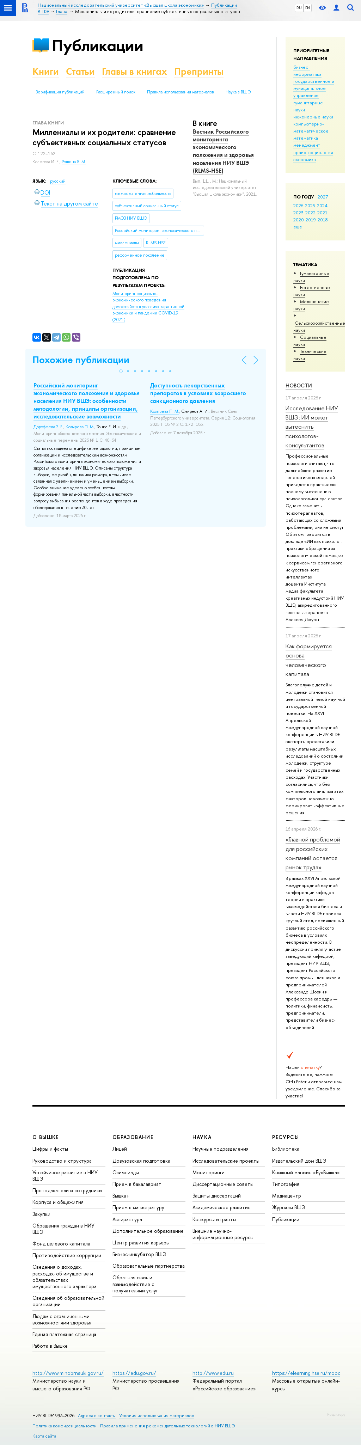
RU (299, 7)
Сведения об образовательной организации (68, 1301)
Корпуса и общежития (58, 1202)
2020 (298, 219)
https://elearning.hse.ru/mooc (306, 1373)
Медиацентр (286, 1195)
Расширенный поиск (115, 92)
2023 (298, 212)
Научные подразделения (220, 1148)
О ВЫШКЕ (45, 1137)
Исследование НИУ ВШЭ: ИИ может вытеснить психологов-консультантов (312, 426)
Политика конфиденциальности (64, 1426)
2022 (310, 212)
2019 (311, 219)
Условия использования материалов (156, 1416)
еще (297, 227)
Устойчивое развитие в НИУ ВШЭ (65, 1175)
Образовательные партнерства (148, 1265)
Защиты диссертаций (216, 1195)
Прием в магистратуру (138, 1207)
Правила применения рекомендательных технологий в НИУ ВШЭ (167, 1426)
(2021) (148, 307)
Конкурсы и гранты (214, 1219)
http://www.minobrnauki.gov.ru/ (68, 1373)
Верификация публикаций (60, 92)
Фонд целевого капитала (61, 1243)
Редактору (336, 1414)
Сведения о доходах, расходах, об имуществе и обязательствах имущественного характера (64, 1276)
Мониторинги (208, 1172)
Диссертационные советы (222, 1184)
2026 (298, 205)
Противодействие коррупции (66, 1255)
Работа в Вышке (50, 1345)
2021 (322, 212)
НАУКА (202, 1137)
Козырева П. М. (80, 427)
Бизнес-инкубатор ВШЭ (139, 1254)
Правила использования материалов (180, 92)
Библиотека (285, 1148)
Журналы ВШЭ (288, 1207)
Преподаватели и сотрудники (67, 1190)
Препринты (199, 71)
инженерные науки (313, 117)
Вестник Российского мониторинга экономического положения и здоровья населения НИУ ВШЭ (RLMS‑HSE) (223, 151)
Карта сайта (44, 1436)
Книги (45, 71)
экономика (304, 159)
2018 (323, 219)
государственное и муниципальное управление (313, 88)
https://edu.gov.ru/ (134, 1373)
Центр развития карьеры (141, 1242)
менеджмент (306, 145)
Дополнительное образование (148, 1230)
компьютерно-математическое (311, 127)
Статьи (80, 71)
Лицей (119, 1148)
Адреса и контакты (97, 1416)
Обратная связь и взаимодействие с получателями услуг (135, 1283)
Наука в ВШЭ (238, 92)
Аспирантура (127, 1219)
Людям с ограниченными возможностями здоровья (61, 1319)
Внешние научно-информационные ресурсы (222, 1234)
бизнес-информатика (307, 70)
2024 (322, 205)
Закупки (41, 1214)
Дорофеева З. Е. (48, 427)
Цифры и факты (50, 1148)
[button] (120, 371)
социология (320, 152)
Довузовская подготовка (141, 1160)
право (299, 152)
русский (58, 181)
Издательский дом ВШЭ (299, 1160)
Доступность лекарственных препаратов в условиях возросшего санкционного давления (198, 393)
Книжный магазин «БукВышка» (306, 1172)
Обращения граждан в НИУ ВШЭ (63, 1228)
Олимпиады (125, 1172)
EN (307, 7)
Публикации (97, 45)
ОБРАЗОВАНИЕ (132, 1137)
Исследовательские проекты (225, 1160)
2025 (310, 205)
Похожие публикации (80, 360)
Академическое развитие (221, 1207)
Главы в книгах (134, 71)
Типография (285, 1184)
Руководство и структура (62, 1160)
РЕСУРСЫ (285, 1137)
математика (305, 138)
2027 (323, 197)
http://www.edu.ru (213, 1373)
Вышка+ (121, 1195)
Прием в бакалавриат (136, 1184)
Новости (299, 385)
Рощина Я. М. (74, 162)
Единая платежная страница (64, 1334)
